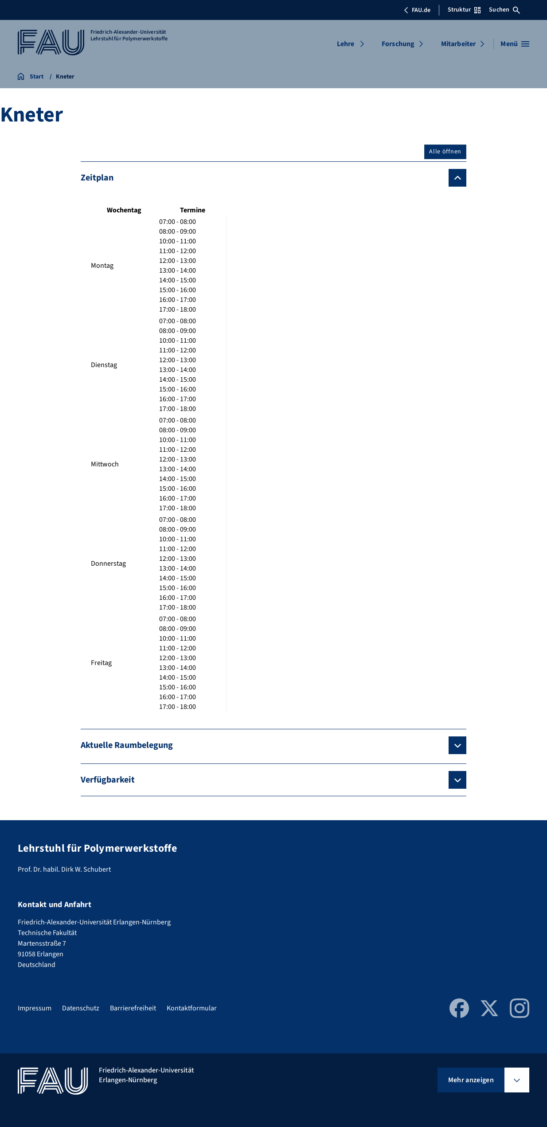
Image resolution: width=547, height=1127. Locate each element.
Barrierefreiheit (133, 1008)
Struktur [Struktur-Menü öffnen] (464, 9)
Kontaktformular (192, 1008)
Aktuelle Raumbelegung (127, 745)
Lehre (346, 44)
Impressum (34, 1008)
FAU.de (417, 10)
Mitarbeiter (458, 44)
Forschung (398, 44)
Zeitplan (97, 178)
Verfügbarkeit (108, 780)
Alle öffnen (445, 151)
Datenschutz (80, 1008)
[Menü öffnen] (514, 44)
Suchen (504, 9)
